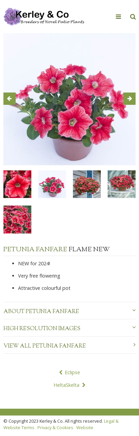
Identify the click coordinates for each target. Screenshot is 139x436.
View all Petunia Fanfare (69, 346)
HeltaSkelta (66, 385)
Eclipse (72, 372)
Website (84, 427)
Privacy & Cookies (55, 427)
